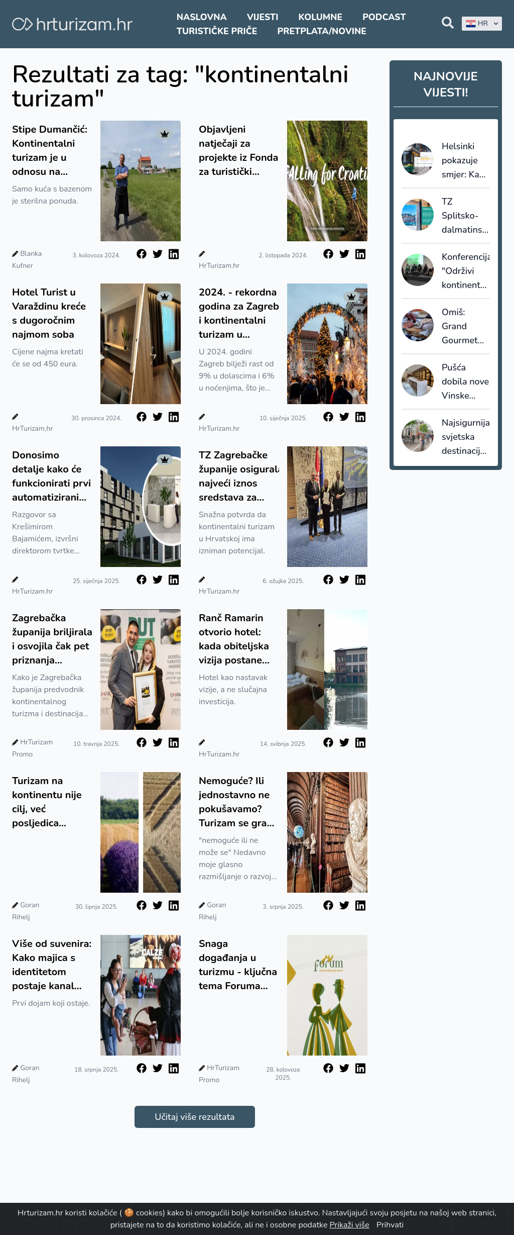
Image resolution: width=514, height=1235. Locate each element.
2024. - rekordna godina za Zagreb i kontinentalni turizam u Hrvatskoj (239, 314)
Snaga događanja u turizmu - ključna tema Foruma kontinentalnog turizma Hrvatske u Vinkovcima (239, 965)
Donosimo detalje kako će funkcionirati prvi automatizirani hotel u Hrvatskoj (51, 476)
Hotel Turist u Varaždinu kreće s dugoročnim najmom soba (49, 313)
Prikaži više (349, 1224)
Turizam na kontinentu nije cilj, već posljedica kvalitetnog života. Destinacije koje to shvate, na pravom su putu (48, 802)
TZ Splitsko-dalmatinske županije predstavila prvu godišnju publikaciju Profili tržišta (466, 216)
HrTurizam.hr (219, 265)
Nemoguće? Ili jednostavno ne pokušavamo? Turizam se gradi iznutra (237, 802)
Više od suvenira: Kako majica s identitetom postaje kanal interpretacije (51, 965)
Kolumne (321, 17)
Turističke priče (217, 31)
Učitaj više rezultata (194, 1117)
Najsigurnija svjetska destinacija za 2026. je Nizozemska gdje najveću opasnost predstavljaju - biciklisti (466, 437)
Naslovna (202, 17)
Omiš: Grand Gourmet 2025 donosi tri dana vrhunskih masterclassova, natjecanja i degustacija (466, 326)
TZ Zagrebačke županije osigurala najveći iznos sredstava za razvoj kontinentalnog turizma (239, 476)
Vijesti (262, 17)
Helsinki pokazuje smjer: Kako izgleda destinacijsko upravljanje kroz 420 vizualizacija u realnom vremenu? (466, 160)
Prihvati (390, 1224)
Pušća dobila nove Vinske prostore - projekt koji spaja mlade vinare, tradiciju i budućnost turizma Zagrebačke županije (465, 382)
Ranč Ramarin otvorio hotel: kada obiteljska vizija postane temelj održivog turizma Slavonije (235, 639)
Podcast (384, 17)
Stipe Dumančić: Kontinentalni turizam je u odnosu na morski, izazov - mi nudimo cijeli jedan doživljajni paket (49, 151)
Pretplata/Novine (322, 31)
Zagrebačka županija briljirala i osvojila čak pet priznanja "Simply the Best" (52, 639)
